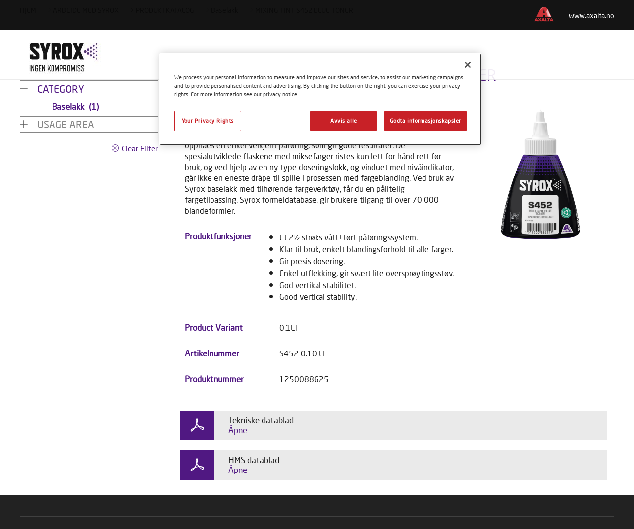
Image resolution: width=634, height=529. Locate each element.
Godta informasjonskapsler (425, 121)
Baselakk (75, 106)
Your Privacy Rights (208, 121)
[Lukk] (467, 65)
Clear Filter (140, 148)
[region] (320, 99)
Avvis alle (343, 121)
